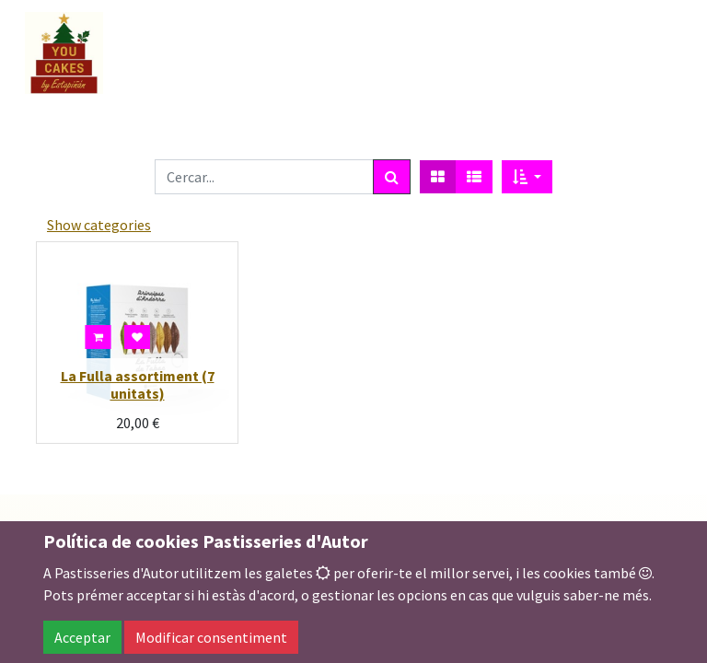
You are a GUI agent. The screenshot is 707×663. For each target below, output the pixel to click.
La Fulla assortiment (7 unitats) (137, 384)
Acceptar (82, 637)
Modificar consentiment (211, 637)
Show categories (99, 224)
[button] (527, 176)
